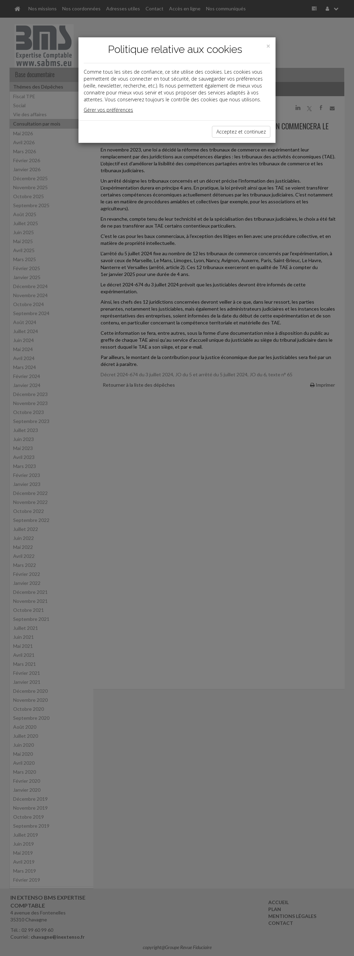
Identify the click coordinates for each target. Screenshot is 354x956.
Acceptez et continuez (241, 131)
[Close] (268, 46)
